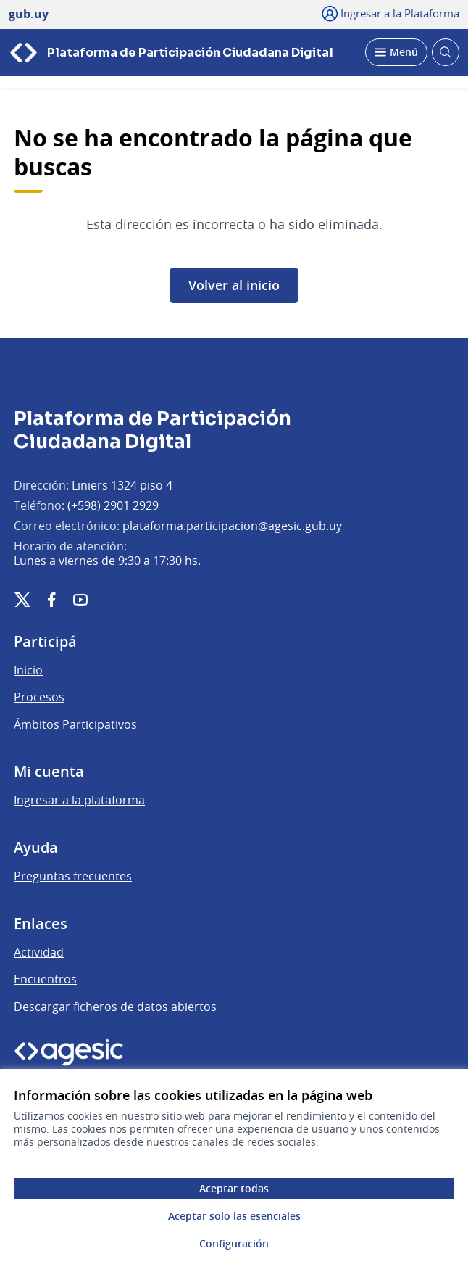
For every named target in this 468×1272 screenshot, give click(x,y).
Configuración (234, 1243)
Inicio (28, 670)
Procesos (39, 697)
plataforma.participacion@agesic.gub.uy (232, 526)
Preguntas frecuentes (73, 876)
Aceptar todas (234, 1188)
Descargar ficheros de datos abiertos (115, 1007)
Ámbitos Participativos (75, 724)
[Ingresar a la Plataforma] (391, 13)
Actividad (39, 952)
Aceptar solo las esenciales (234, 1216)
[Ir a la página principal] (171, 52)
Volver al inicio (234, 285)
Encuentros (45, 979)
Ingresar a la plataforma (79, 800)
